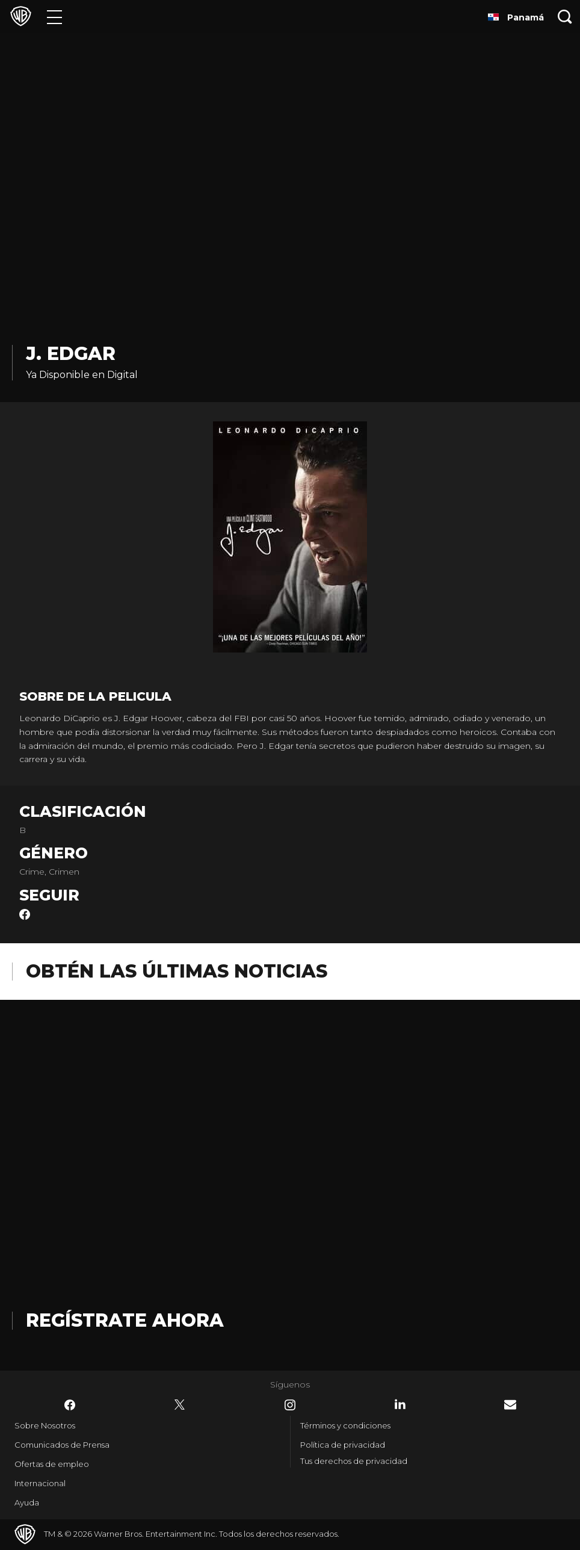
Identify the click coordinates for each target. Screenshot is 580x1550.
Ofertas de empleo (51, 1464)
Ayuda (26, 1502)
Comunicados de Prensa (62, 1444)
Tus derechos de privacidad (353, 1461)
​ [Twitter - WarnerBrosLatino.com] (180, 1405)
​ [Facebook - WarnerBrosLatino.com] (70, 1405)
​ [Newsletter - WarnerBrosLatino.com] (510, 1404)
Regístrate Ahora (125, 1320)
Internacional (40, 1483)
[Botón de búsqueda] (565, 16)
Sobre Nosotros (44, 1425)
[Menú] (54, 16)
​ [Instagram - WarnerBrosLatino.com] (290, 1405)
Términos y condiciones (345, 1425)
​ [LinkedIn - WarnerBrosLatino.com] (400, 1404)
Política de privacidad (342, 1444)
